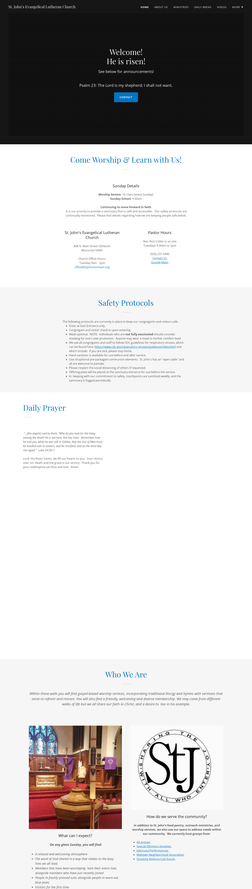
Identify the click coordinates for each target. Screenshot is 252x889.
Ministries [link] (181, 7)
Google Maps (159, 262)
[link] (42, 7)
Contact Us (159, 258)
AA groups (143, 842)
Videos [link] (222, 7)
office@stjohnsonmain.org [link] (92, 267)
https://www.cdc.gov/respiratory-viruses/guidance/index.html (135, 347)
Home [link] (145, 7)
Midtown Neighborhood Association (160, 855)
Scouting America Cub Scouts (156, 859)
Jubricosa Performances (153, 850)
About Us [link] (161, 7)
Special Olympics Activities (154, 846)
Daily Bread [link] (202, 7)
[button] (238, 7)
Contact (126, 101)
